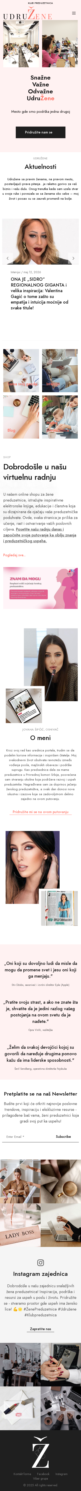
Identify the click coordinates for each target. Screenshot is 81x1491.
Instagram (62, 1474)
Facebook (43, 1474)
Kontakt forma (22, 1474)
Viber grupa (40, 1478)
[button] (7, 258)
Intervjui (15, 272)
